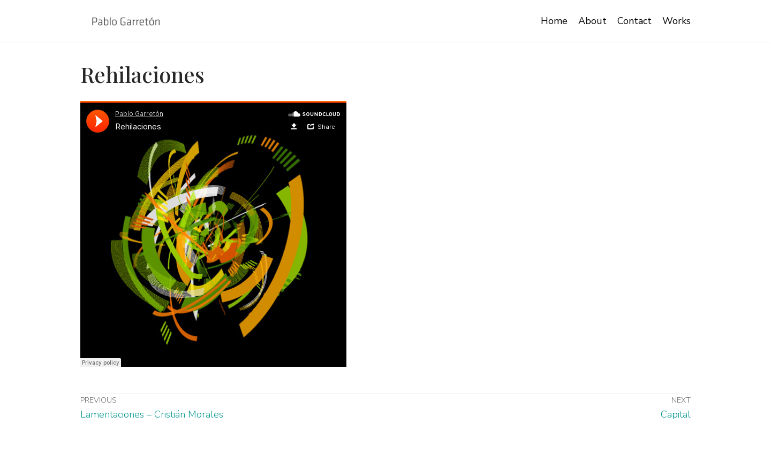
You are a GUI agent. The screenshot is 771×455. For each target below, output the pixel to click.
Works (676, 20)
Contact (634, 20)
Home (554, 20)
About (592, 20)
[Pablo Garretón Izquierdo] (126, 21)
